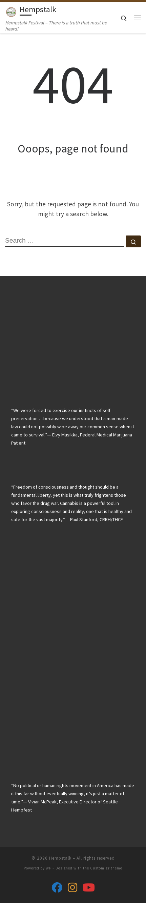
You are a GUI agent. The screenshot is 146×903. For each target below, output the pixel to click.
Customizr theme (106, 868)
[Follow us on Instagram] (72, 887)
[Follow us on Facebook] (56, 887)
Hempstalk (60, 858)
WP (48, 868)
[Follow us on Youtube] (89, 887)
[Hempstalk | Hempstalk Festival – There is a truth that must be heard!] (11, 10)
